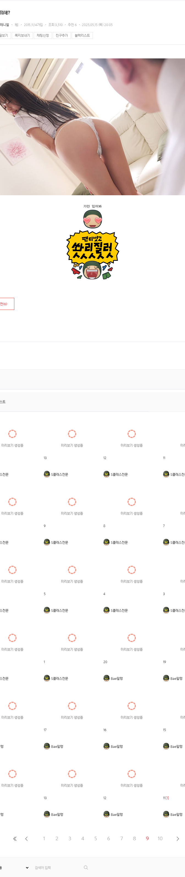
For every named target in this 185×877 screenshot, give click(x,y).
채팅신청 (43, 35)
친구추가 (62, 35)
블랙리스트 (82, 35)
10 (160, 838)
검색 (86, 867)
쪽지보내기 (22, 35)
